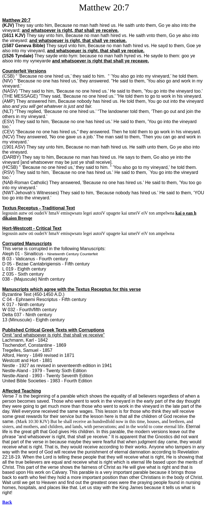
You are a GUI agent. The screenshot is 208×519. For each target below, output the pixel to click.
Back (7, 502)
